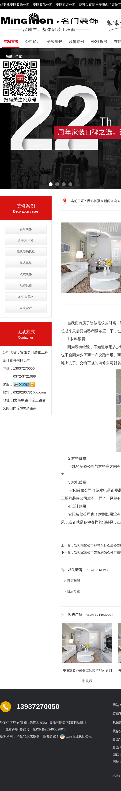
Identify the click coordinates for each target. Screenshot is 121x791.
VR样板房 (99, 41)
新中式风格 (26, 240)
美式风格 (26, 263)
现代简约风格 (26, 251)
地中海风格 (26, 296)
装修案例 (76, 41)
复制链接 (76, 722)
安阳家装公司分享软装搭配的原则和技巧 (87, 672)
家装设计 (26, 308)
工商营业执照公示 (76, 736)
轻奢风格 (26, 229)
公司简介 (32, 41)
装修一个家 (14, 56)
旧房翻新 (73, 581)
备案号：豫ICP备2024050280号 (42, 729)
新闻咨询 (110, 201)
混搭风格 (26, 285)
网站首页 (11, 41)
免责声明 (12, 729)
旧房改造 (73, 591)
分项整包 (54, 41)
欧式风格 (26, 274)
